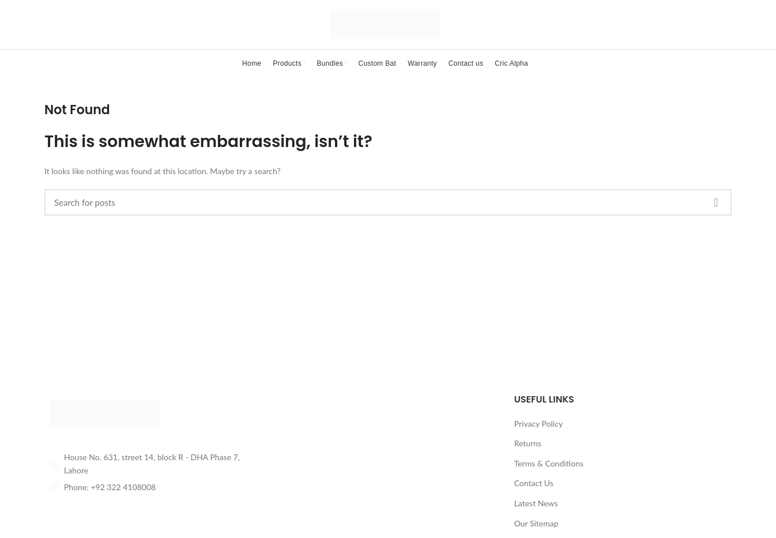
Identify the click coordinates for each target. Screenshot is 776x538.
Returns (527, 454)
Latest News (536, 514)
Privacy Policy (538, 434)
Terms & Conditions (548, 474)
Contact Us (533, 494)
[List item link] (153, 498)
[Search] (388, 213)
